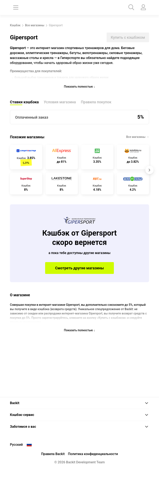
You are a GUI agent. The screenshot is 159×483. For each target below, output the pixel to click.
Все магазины (34, 25)
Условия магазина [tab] (60, 104)
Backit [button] (79, 403)
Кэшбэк (15, 25)
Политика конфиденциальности (93, 454)
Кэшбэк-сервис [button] (79, 415)
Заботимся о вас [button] (79, 427)
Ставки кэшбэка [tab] (24, 104)
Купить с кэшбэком (128, 37)
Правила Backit (53, 454)
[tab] (79, 403)
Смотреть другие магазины (79, 270)
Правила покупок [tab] (96, 104)
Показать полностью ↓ (79, 88)
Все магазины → (137, 139)
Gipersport (56, 25)
